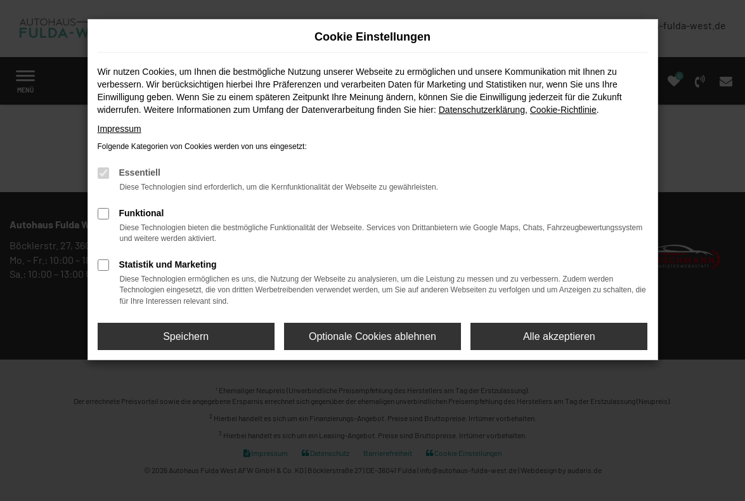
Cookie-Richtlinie (563, 110)
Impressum (119, 129)
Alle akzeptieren (559, 336)
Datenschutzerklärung (482, 110)
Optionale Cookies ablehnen (372, 336)
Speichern (186, 336)
